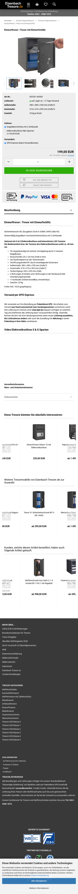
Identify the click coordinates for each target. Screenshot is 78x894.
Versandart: (9, 139)
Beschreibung (12, 210)
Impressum (7, 666)
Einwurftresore (8, 707)
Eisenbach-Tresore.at (11, 670)
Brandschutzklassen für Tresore (16, 633)
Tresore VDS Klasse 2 (11, 729)
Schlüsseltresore (9, 704)
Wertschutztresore (10, 718)
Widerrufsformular (10, 658)
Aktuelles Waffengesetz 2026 (15, 641)
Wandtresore (8, 700)
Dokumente (11, 396)
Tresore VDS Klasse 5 (11, 740)
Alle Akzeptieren (39, 881)
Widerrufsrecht (8, 662)
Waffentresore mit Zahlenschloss (16, 696)
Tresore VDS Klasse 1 (11, 725)
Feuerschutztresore (10, 714)
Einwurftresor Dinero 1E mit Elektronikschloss (39, 446)
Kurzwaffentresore (10, 693)
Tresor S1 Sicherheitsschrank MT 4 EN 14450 (39, 514)
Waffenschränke (9, 689)
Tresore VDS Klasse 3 (11, 732)
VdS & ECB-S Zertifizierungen (15, 629)
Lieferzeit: (9, 101)
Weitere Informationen (39, 888)
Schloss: (8, 123)
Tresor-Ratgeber (9, 637)
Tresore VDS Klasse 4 (11, 736)
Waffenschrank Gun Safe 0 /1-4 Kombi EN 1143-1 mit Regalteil (39, 581)
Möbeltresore (8, 711)
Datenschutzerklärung (40, 875)
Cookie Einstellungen (11, 674)
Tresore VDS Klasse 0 (11, 722)
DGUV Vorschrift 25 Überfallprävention (19, 645)
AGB (4, 649)
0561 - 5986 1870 (43, 14)
